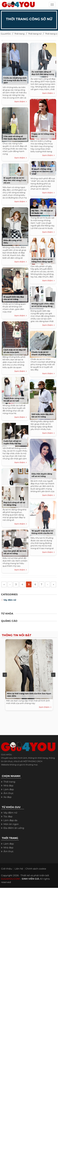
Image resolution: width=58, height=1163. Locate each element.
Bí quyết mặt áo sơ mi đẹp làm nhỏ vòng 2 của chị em (15, 180)
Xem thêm (20, 101)
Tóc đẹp (8, 823)
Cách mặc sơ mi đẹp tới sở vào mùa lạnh (15, 351)
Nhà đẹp (8, 792)
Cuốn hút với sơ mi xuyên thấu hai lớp (12, 442)
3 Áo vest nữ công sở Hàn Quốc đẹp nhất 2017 (15, 137)
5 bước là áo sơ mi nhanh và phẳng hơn (41, 353)
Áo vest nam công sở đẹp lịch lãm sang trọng (43, 73)
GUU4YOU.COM (10, 886)
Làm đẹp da (10, 827)
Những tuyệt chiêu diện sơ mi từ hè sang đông (43, 305)
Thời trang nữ (34, 33)
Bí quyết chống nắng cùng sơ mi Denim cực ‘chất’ (42, 171)
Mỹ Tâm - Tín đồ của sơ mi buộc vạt (42, 211)
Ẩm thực (8, 800)
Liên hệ (19, 876)
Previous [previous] (5, 682)
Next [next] (53, 682)
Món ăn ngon (11, 831)
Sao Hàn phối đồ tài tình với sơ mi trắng (15, 552)
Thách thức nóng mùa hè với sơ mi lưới (14, 399)
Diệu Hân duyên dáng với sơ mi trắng (42, 475)
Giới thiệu (6, 876)
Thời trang (19, 33)
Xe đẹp (7, 804)
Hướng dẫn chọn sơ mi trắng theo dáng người (42, 260)
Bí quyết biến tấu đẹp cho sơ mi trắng (14, 298)
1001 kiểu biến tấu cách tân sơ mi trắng (42, 415)
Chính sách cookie (35, 876)
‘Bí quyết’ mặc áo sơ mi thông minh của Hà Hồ (42, 532)
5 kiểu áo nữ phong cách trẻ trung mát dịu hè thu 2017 (15, 80)
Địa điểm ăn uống (14, 835)
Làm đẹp (9, 796)
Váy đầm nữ (10, 607)
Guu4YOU (6, 33)
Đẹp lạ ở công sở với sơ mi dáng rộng (14, 503)
